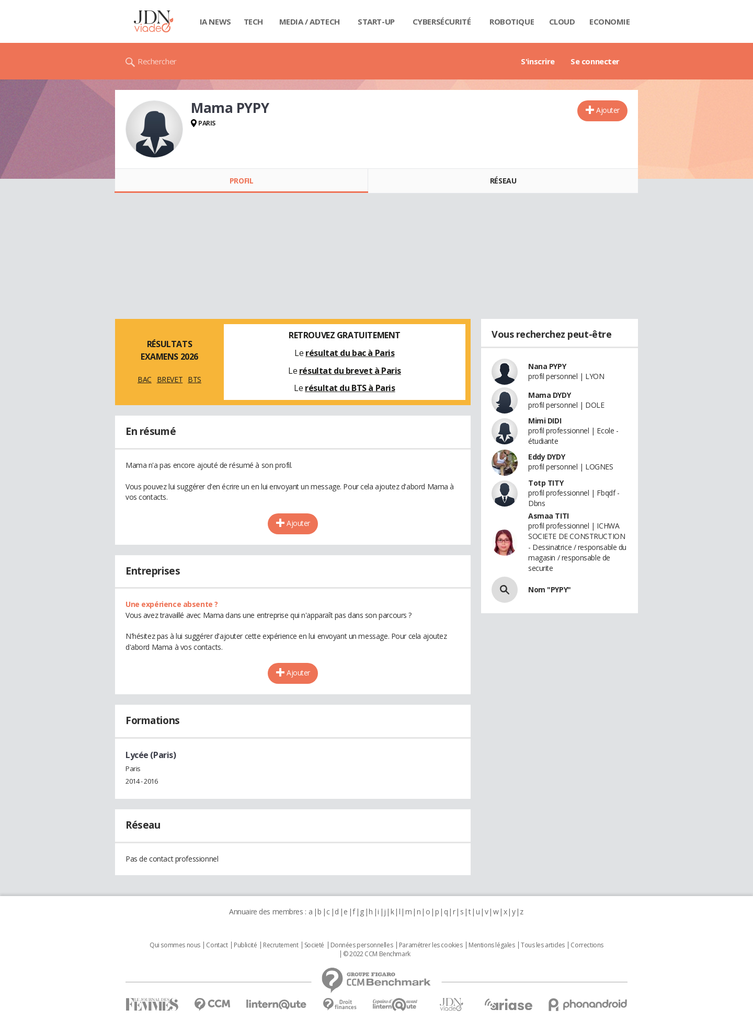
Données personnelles (361, 945)
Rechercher (157, 61)
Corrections (587, 945)
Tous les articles (543, 945)
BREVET (169, 379)
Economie (609, 21)
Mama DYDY (549, 395)
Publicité (245, 945)
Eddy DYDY (546, 457)
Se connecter (595, 61)
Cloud (562, 21)
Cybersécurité (442, 21)
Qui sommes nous (175, 945)
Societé (314, 945)
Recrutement (280, 945)
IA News (215, 21)
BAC (145, 379)
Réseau (503, 181)
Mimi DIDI (544, 421)
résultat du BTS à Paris (350, 388)
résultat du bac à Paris (349, 353)
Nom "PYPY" (549, 589)
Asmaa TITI (548, 516)
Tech (253, 21)
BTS (194, 379)
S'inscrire (538, 61)
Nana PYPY (547, 366)
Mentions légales (492, 945)
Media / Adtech (309, 21)
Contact (216, 945)
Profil (241, 181)
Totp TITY (545, 483)
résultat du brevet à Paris (350, 370)
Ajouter (608, 110)
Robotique (511, 21)
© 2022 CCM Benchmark (376, 954)
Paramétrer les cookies (431, 945)
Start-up (376, 21)
